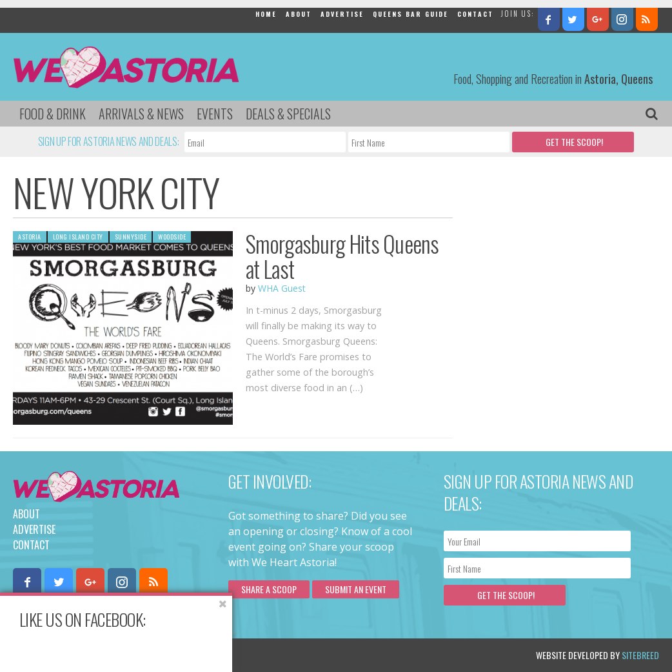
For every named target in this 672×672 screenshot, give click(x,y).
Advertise (342, 14)
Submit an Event (355, 589)
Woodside (172, 236)
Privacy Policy (143, 655)
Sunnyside (131, 236)
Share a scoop (269, 589)
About (298, 14)
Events (215, 113)
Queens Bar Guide (410, 14)
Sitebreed (640, 655)
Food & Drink (52, 113)
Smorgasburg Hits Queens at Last (342, 256)
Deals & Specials (288, 113)
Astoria (29, 236)
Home (266, 14)
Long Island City (78, 236)
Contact (475, 14)
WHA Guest (282, 288)
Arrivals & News (141, 113)
